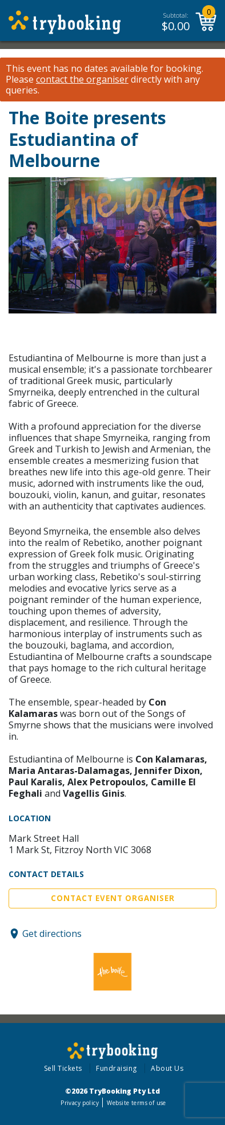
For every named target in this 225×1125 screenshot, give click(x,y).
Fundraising (116, 1068)
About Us (167, 1068)
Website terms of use (136, 1103)
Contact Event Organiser (113, 898)
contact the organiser (82, 79)
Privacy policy (80, 1103)
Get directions (52, 933)
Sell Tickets (63, 1068)
